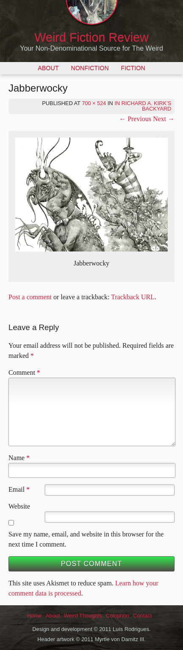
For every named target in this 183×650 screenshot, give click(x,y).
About (48, 68)
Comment (24, 372)
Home (34, 615)
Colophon (117, 615)
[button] (91, 195)
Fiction (133, 68)
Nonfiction (90, 68)
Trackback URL (133, 297)
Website (19, 506)
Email (16, 489)
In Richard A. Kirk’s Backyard (143, 106)
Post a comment (30, 297)
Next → (164, 118)
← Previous (135, 118)
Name (16, 457)
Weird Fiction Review (92, 37)
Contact (142, 615)
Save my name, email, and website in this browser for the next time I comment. (86, 539)
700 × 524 (94, 103)
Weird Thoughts (83, 615)
